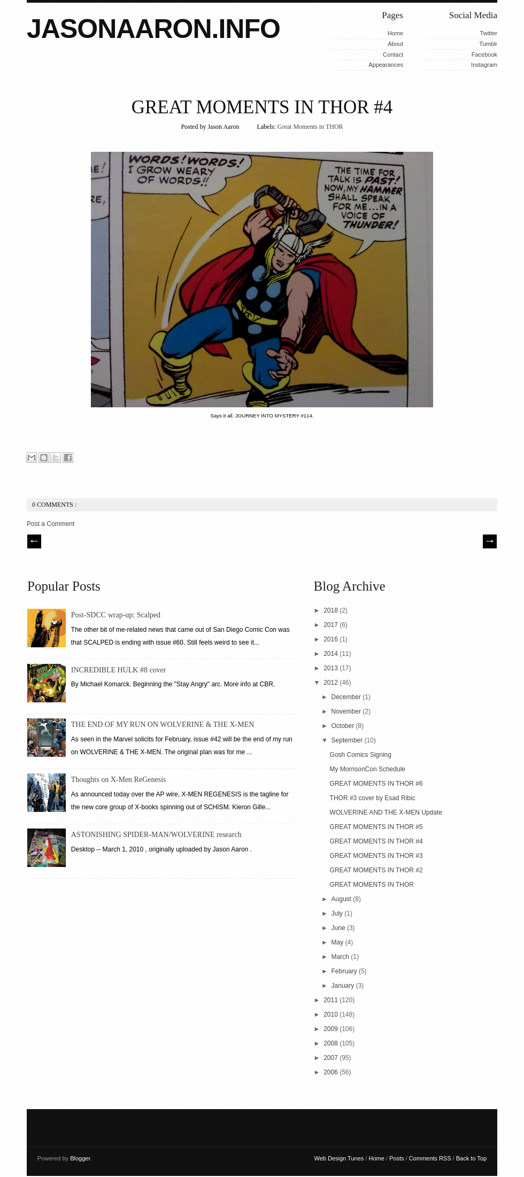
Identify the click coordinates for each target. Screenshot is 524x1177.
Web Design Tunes (340, 1158)
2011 (331, 1000)
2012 (331, 682)
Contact (393, 54)
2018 (331, 610)
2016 (331, 639)
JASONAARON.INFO (153, 29)
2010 (331, 1014)
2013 (331, 668)
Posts (397, 1158)
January (344, 985)
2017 (331, 625)
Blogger (80, 1158)
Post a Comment (50, 524)
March (341, 957)
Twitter (488, 33)
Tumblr (488, 44)
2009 (331, 1029)
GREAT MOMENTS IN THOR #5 (376, 827)
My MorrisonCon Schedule (367, 769)
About (395, 44)
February (345, 971)
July (338, 913)
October (344, 726)
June (339, 928)
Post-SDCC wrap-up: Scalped (115, 615)
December (347, 697)
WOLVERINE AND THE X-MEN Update (386, 812)
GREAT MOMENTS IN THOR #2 (376, 870)
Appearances (385, 64)
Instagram (484, 64)
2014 (331, 653)
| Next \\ (490, 541)
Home (395, 33)
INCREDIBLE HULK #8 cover (118, 670)
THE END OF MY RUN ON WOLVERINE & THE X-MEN (163, 725)
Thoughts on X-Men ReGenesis (118, 780)
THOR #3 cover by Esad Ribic (372, 798)
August (342, 899)
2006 (331, 1072)
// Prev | (34, 541)
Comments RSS (431, 1158)
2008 (331, 1043)
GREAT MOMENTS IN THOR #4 (262, 107)
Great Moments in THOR (310, 126)
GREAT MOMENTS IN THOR (372, 884)
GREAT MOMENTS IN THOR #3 (376, 855)
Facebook (484, 54)
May (338, 942)
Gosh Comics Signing (360, 754)
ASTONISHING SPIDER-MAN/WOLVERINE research (156, 835)
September (348, 740)
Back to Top (471, 1158)
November (347, 711)
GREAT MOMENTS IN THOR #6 (376, 783)
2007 (331, 1058)
